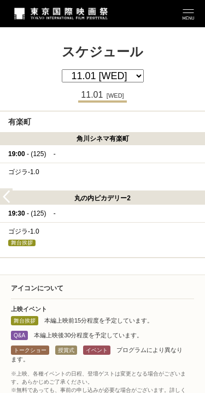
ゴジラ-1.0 (23, 172)
